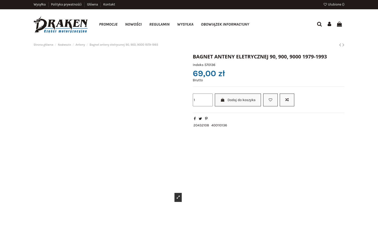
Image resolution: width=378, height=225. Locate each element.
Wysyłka (40, 4)
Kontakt (109, 4)
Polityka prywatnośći (67, 4)
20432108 (201, 125)
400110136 (219, 125)
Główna (93, 4)
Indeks (198, 65)
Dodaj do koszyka (237, 100)
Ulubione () (333, 4)
